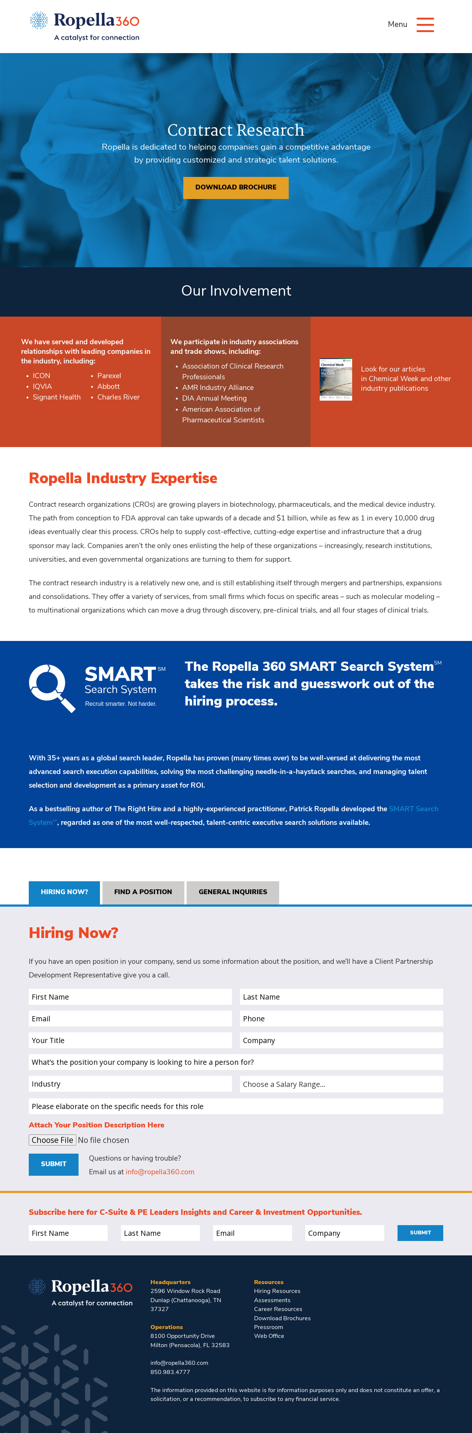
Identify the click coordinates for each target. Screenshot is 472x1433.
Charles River (118, 397)
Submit (53, 1164)
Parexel (109, 376)
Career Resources (278, 1309)
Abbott (108, 387)
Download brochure (236, 188)
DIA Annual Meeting (214, 398)
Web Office (269, 1336)
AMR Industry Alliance (218, 388)
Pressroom (268, 1328)
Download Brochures (282, 1319)
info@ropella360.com (160, 1172)
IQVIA (42, 387)
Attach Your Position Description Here (96, 1125)
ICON (41, 376)
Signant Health (57, 397)
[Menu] (425, 25)
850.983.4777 (170, 1373)
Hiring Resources (277, 1291)
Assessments (272, 1301)
